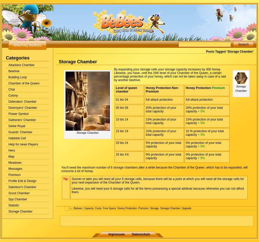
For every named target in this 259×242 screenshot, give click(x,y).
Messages (15, 169)
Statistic (13, 205)
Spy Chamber (17, 199)
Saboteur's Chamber (22, 187)
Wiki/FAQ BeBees (27, 45)
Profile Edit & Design (22, 181)
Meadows (14, 162)
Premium (14, 175)
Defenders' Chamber (22, 101)
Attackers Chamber (21, 65)
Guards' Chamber (20, 132)
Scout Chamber (19, 193)
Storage (154, 208)
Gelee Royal (16, 126)
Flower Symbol (18, 114)
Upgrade (186, 208)
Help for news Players (23, 144)
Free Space (109, 208)
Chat (11, 89)
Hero (11, 150)
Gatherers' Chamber (22, 120)
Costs (98, 208)
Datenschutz (141, 234)
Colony (13, 95)
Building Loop (17, 77)
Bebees (78, 208)
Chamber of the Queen (23, 83)
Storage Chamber (20, 211)
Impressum (116, 234)
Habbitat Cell (17, 138)
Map (11, 156)
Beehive (13, 71)
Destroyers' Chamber (22, 108)
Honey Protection (127, 208)
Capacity (88, 208)
